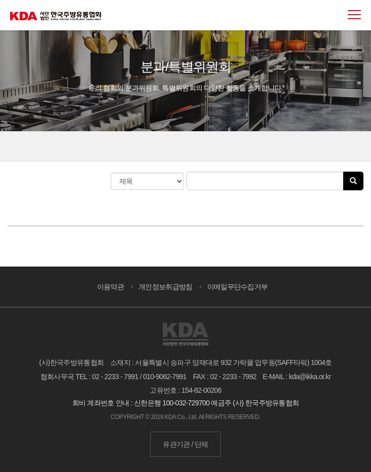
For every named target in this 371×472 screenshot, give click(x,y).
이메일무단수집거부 (237, 287)
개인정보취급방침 (165, 287)
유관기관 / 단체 (185, 444)
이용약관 (110, 287)
